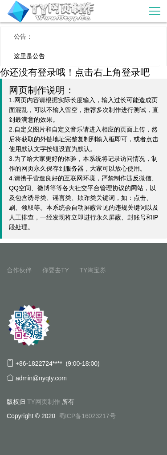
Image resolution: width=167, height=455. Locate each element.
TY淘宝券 (92, 270)
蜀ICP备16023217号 (87, 415)
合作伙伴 (19, 270)
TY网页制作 (43, 401)
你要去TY (55, 270)
